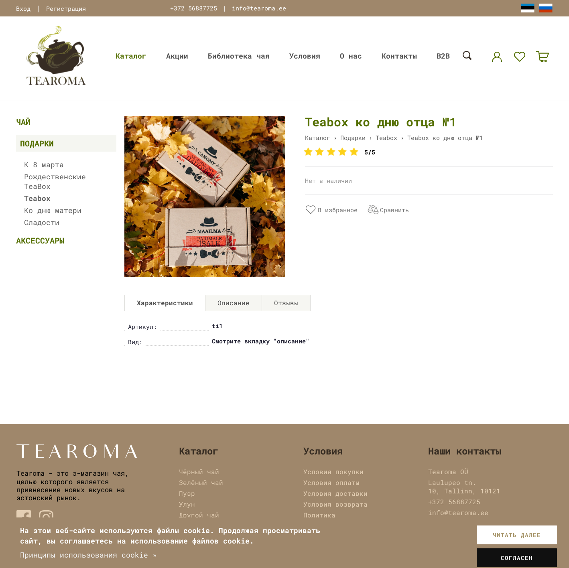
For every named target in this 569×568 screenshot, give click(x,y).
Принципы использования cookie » (88, 555)
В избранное (338, 210)
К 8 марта (44, 164)
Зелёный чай (201, 482)
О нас (351, 56)
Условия (304, 56)
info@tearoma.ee (259, 8)
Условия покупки (333, 471)
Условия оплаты (331, 482)
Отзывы (286, 302)
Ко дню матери (52, 210)
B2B (443, 56)
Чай (23, 121)
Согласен (517, 558)
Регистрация (66, 8)
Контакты (399, 56)
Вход (23, 8)
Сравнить (394, 210)
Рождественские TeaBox (55, 181)
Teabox (37, 198)
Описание (233, 302)
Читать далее (517, 535)
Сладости (41, 222)
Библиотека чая (239, 56)
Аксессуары (40, 240)
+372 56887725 (193, 8)
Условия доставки (335, 493)
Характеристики (165, 302)
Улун (187, 504)
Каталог (131, 56)
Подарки (37, 143)
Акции (177, 56)
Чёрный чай (199, 471)
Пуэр (187, 493)
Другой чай (199, 515)
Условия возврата (335, 504)
